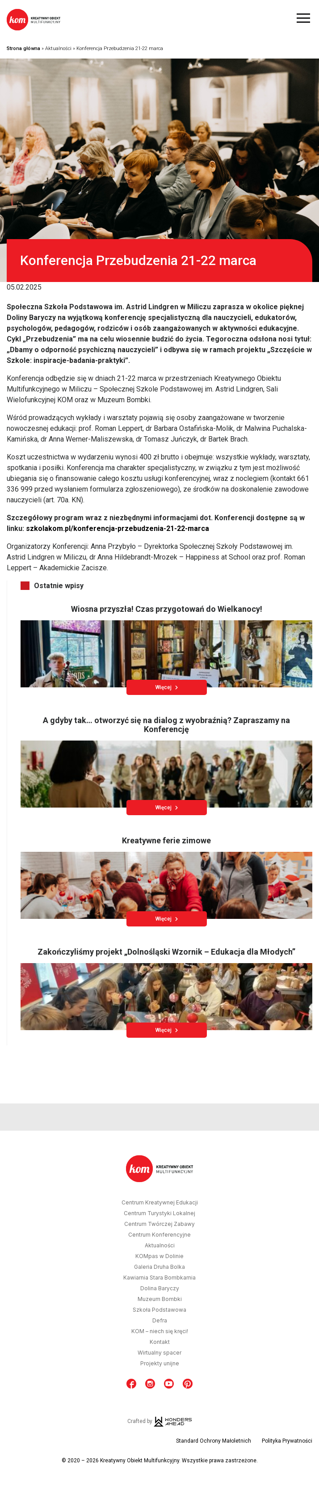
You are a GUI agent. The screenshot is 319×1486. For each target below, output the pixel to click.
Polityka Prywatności (287, 1441)
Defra (159, 1320)
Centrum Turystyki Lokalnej (159, 1213)
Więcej (166, 687)
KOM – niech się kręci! (159, 1331)
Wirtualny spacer (159, 1353)
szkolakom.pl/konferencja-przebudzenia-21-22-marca (117, 528)
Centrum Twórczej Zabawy (159, 1224)
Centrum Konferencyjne (159, 1235)
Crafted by (159, 1421)
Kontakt (160, 1342)
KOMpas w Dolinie (159, 1256)
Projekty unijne (159, 1363)
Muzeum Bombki (160, 1299)
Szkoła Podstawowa (159, 1310)
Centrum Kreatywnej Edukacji (160, 1202)
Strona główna (23, 48)
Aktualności (58, 48)
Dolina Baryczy (159, 1288)
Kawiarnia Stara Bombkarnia (159, 1277)
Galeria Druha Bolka (159, 1267)
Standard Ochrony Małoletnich (213, 1441)
